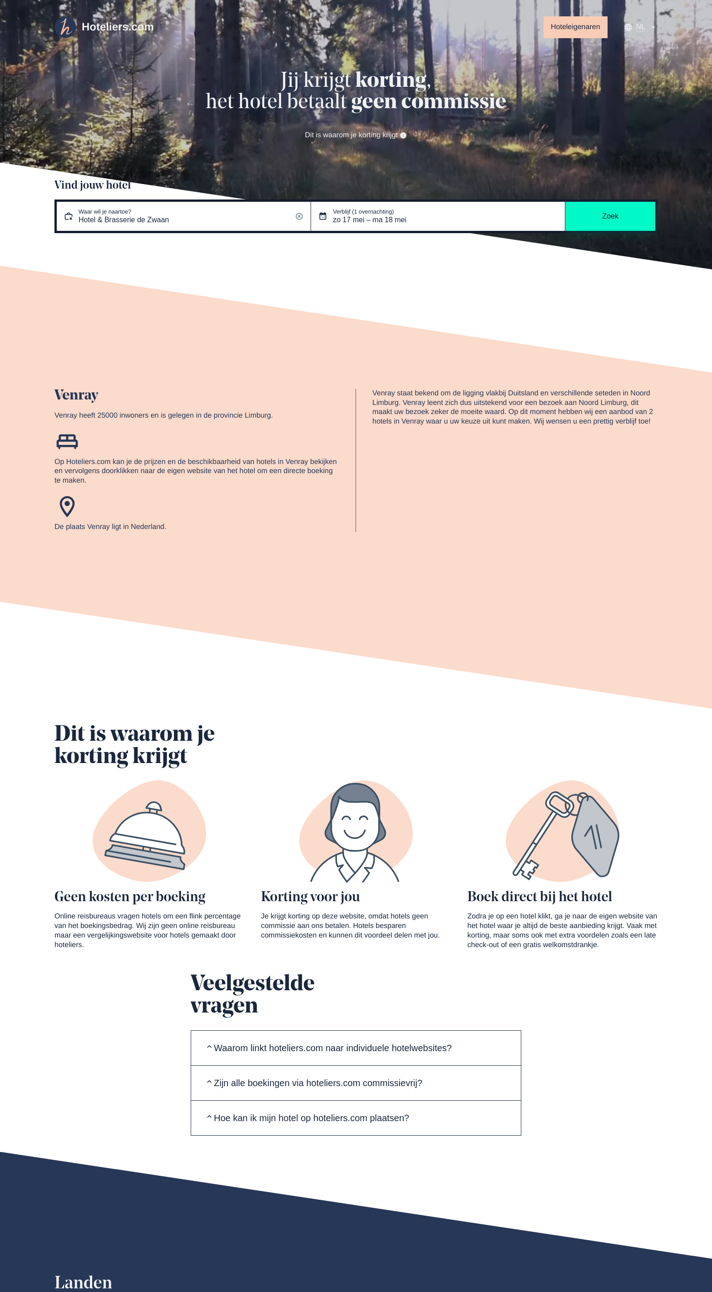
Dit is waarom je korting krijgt (356, 135)
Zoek (610, 216)
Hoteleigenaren (575, 27)
